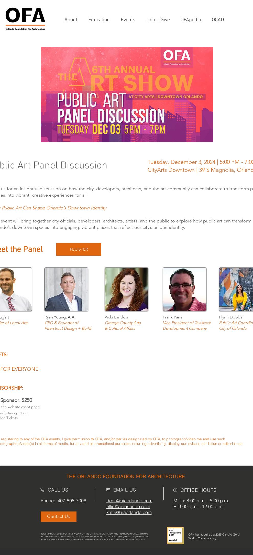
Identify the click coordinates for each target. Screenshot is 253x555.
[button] (159, 20)
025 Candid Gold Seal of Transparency (213, 536)
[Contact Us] (58, 516)
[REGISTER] (78, 249)
